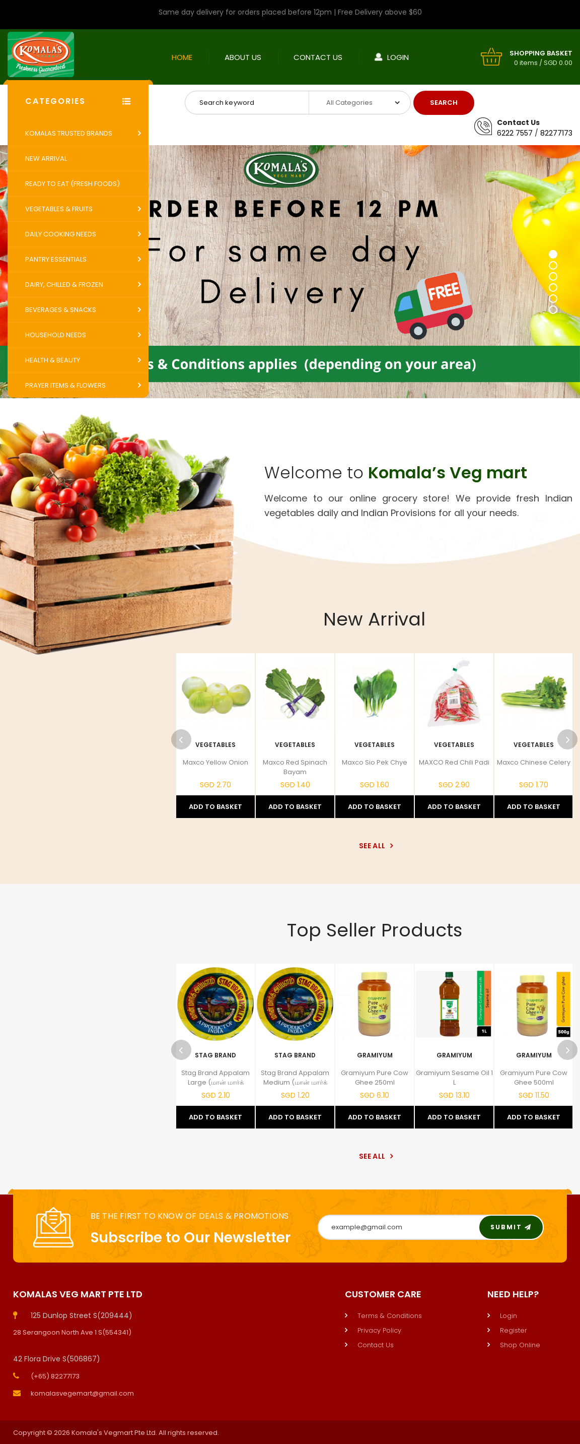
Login (398, 57)
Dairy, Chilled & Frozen (64, 284)
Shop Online (520, 1345)
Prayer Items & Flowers (65, 385)
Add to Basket (215, 806)
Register (513, 1330)
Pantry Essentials (56, 259)
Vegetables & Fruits (59, 209)
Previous (181, 739)
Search (444, 102)
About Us (243, 57)
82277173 (556, 133)
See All (374, 846)
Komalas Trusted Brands (68, 133)
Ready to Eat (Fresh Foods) (72, 184)
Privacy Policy (379, 1330)
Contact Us (318, 57)
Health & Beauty (52, 360)
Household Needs (55, 335)
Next (567, 739)
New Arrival (46, 158)
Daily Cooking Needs (60, 234)
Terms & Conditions (389, 1316)
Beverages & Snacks (60, 310)
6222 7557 (515, 133)
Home (182, 57)
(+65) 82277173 (55, 1376)
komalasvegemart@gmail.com (82, 1393)
